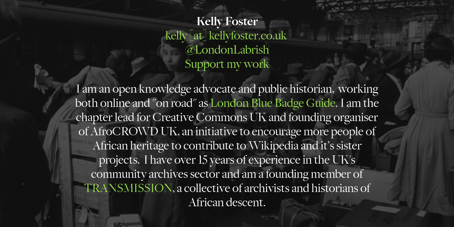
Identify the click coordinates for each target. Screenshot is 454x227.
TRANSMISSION (128, 188)
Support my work (227, 64)
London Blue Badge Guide (272, 103)
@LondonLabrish (227, 50)
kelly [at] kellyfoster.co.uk (226, 35)
